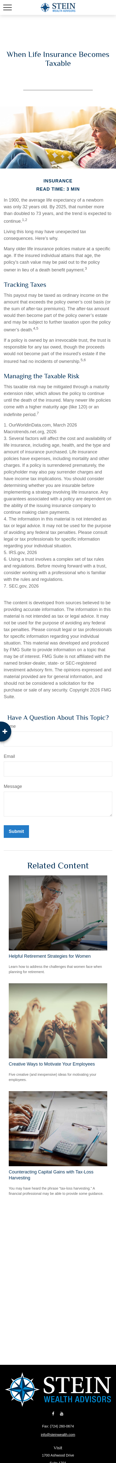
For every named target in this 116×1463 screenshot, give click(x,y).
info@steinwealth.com (58, 1435)
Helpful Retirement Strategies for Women (50, 956)
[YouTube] (61, 1413)
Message (13, 786)
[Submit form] (16, 831)
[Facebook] (53, 1413)
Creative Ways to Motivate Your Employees (52, 1064)
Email (9, 756)
